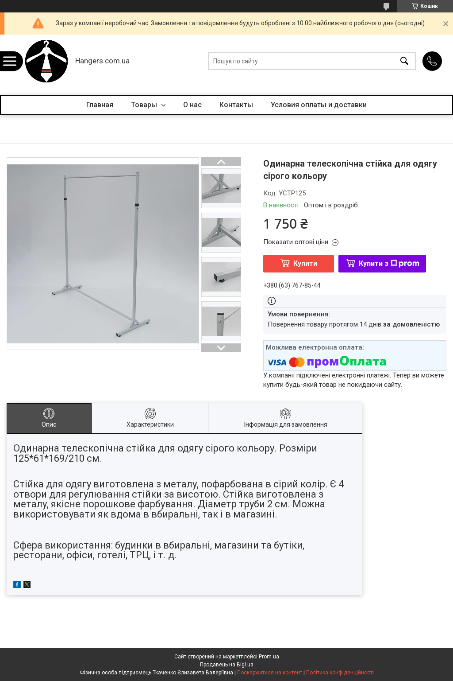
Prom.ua (269, 657)
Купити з (389, 263)
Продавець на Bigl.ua (226, 665)
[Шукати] (404, 61)
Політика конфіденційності (340, 672)
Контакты (236, 105)
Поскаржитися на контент (269, 672)
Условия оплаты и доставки (319, 105)
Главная (99, 105)
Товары (145, 105)
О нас (192, 105)
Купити (305, 263)
